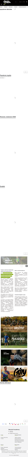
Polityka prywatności (4, 449)
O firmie (2, 438)
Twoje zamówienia (18, 447)
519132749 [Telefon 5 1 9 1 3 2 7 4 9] (11, 431)
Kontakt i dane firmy (4, 437)
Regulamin (2, 448)
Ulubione (16, 449)
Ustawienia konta (18, 448)
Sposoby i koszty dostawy (19, 439)
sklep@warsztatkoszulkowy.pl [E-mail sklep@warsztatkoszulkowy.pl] (14, 433)
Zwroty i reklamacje (18, 442)
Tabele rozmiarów (18, 437)
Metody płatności (18, 438)
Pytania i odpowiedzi (4, 447)
